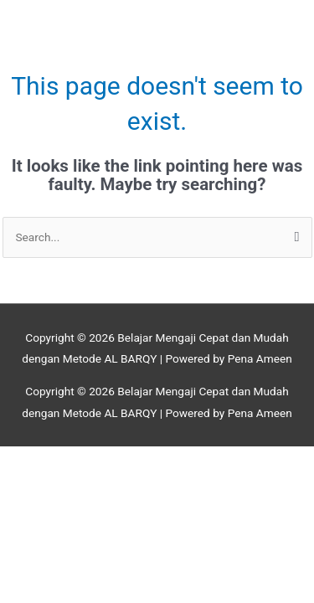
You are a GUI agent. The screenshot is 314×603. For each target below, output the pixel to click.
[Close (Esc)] (242, 459)
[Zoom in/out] (33, 459)
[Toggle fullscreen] (102, 459)
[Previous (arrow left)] (33, 481)
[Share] (173, 459)
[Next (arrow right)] (102, 481)
